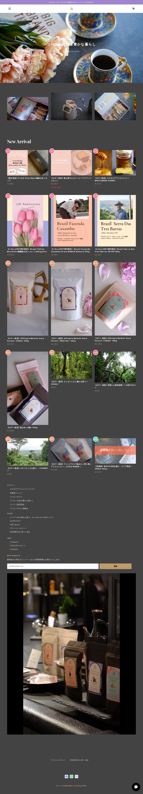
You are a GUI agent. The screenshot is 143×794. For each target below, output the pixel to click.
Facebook (14, 549)
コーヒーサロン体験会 (19, 508)
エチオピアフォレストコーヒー (22, 489)
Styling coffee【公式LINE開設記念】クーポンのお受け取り (71, 2)
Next (137, 48)
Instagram (14, 542)
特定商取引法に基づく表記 (20, 532)
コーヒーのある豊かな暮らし (21, 501)
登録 (115, 566)
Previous (6, 48)
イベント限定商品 (17, 504)
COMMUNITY (15, 521)
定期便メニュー (16, 493)
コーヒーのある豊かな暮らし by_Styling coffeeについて (32, 517)
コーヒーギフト (16, 497)
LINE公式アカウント (18, 546)
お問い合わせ (15, 525)
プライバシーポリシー (18, 528)
